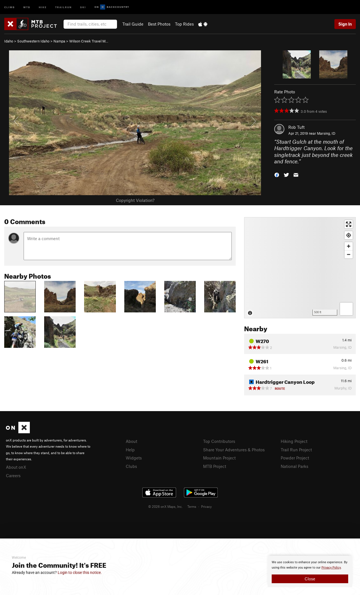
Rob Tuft (296, 127)
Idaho (8, 41)
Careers (13, 475)
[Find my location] (349, 235)
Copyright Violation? (135, 200)
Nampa (59, 41)
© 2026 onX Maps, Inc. (165, 506)
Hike (43, 7)
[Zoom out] (349, 254)
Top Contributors (219, 441)
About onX (16, 467)
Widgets (134, 457)
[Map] (300, 267)
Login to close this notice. (80, 572)
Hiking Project (294, 441)
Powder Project (295, 457)
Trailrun (63, 7)
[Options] (346, 309)
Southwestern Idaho (33, 41)
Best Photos (159, 23)
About (131, 441)
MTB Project (214, 466)
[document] (310, 571)
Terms (191, 506)
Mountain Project (219, 457)
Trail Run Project (296, 449)
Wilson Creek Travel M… (88, 41)
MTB (26, 7)
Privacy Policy (331, 567)
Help (130, 449)
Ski (83, 7)
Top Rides (184, 23)
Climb (9, 7)
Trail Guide (132, 23)
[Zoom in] (349, 246)
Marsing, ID (326, 133)
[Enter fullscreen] (349, 224)
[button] (276, 174)
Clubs (131, 466)
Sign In (345, 23)
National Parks (294, 466)
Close (310, 578)
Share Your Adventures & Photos (234, 449)
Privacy (206, 506)
